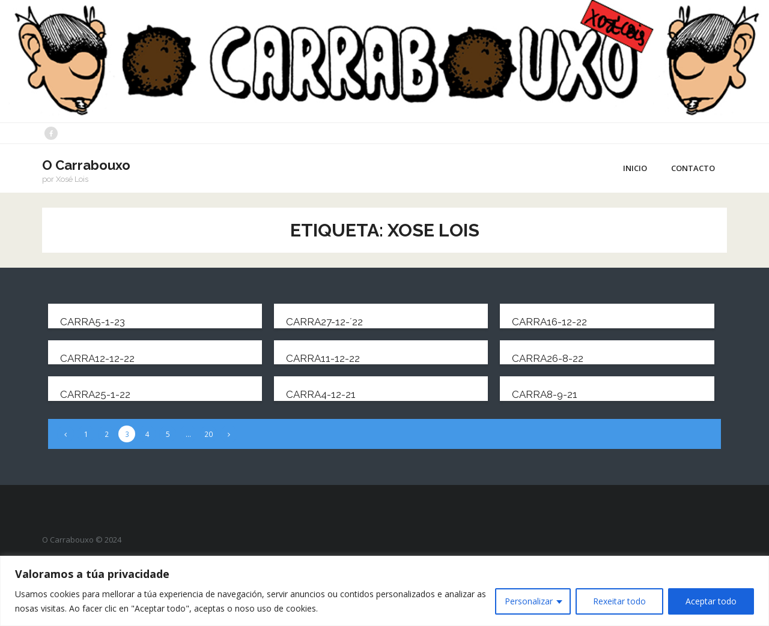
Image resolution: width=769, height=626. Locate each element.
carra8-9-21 (544, 394)
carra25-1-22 (95, 394)
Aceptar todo (711, 601)
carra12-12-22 (97, 358)
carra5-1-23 (92, 322)
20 (208, 434)
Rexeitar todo (619, 601)
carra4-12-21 (321, 394)
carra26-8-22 (547, 358)
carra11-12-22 (323, 358)
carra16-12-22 (549, 322)
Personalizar (529, 601)
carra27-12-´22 (324, 322)
